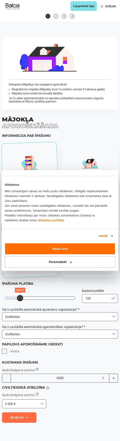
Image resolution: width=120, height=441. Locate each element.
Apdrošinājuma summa (18, 370)
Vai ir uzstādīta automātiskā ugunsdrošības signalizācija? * (43, 327)
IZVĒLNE (108, 6)
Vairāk (103, 235)
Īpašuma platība (93, 291)
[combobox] (60, 316)
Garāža (14, 351)
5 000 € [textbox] (10, 404)
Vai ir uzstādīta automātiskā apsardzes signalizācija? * (41, 309)
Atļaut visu (60, 248)
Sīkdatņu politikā (51, 220)
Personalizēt (60, 262)
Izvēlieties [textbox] (12, 317)
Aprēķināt (19, 417)
